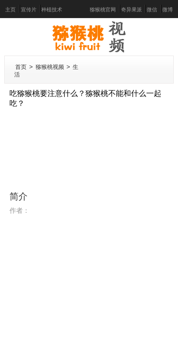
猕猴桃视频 (50, 67)
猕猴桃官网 (103, 10)
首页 (21, 67)
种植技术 (51, 10)
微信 (152, 10)
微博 (167, 10)
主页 (10, 10)
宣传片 (29, 10)
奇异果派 (131, 10)
